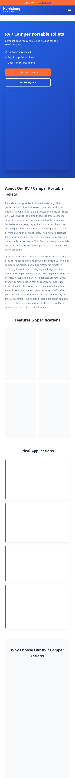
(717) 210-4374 (44, 2)
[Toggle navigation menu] (69, 10)
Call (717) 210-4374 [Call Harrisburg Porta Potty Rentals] (27, 72)
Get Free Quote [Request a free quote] (27, 83)
